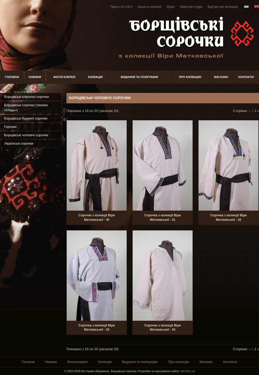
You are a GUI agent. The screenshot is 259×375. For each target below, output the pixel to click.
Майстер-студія (191, 7)
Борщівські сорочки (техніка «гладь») (26, 107)
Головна (12, 77)
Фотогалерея (64, 77)
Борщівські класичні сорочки (26, 97)
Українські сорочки (18, 143)
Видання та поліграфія (139, 77)
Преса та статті (121, 7)
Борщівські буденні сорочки (25, 118)
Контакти (246, 77)
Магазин (221, 77)
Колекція (95, 77)
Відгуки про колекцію (223, 7)
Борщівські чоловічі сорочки (26, 135)
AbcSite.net (187, 371)
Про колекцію (190, 77)
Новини (35, 77)
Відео (171, 7)
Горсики (10, 127)
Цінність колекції (150, 7)
